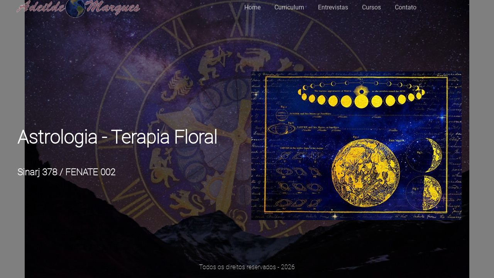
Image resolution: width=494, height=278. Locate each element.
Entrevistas (333, 5)
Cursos (371, 5)
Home (252, 5)
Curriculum (289, 5)
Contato (405, 5)
